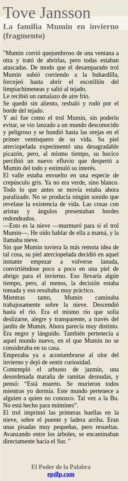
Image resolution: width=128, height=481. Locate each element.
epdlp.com (61, 474)
